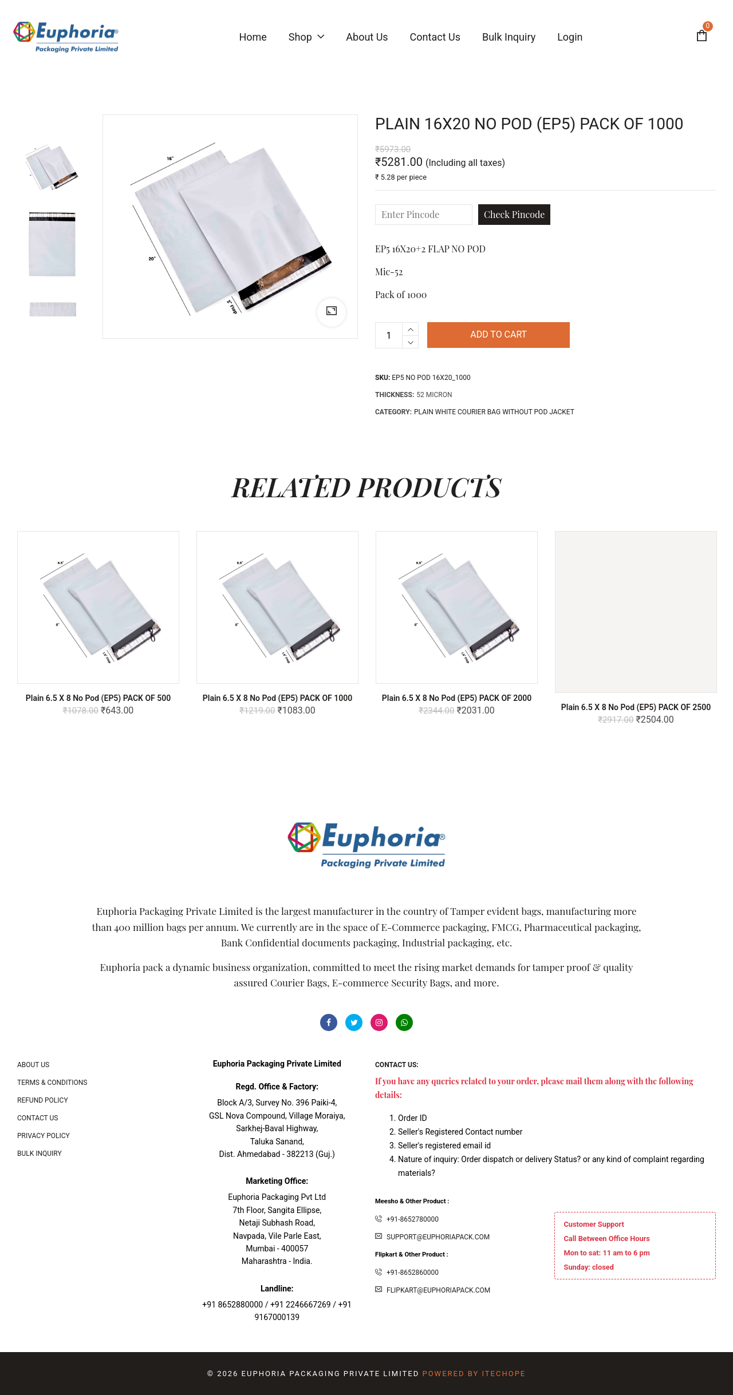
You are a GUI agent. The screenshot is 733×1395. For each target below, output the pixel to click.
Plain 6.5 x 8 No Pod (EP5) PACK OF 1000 (277, 698)
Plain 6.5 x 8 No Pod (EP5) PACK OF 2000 (456, 698)
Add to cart (498, 335)
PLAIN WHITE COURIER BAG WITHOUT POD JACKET (494, 412)
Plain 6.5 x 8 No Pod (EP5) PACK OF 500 (98, 698)
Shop (306, 37)
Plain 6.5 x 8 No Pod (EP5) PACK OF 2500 (636, 707)
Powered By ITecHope (474, 1373)
